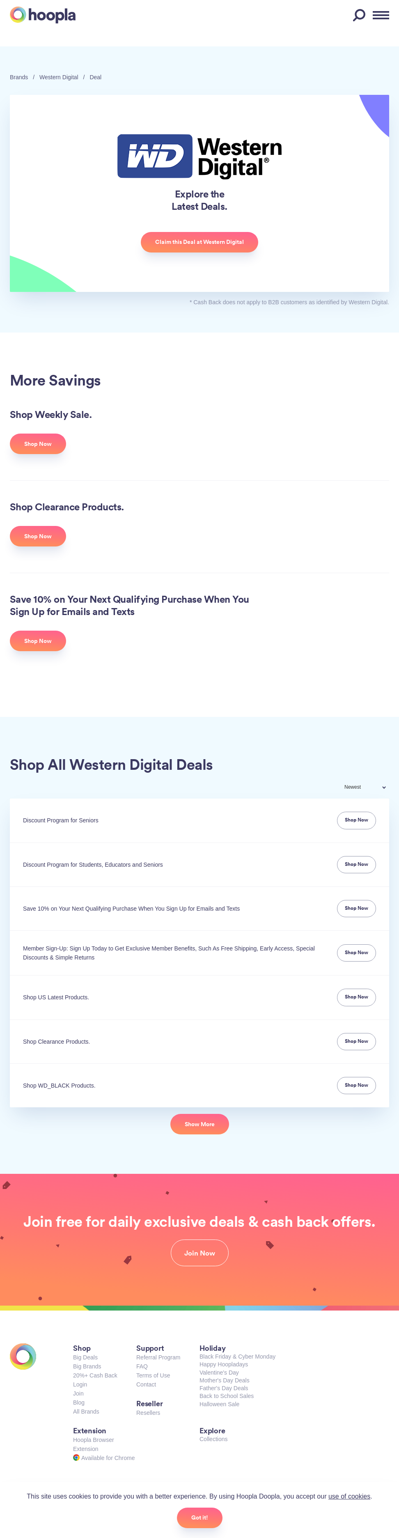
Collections (213, 1439)
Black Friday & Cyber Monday (237, 1356)
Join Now (199, 1253)
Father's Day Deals (224, 1388)
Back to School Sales (227, 1396)
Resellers (148, 1412)
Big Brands (87, 1366)
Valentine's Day (219, 1372)
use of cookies (349, 1496)
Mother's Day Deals (225, 1380)
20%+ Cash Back (95, 1375)
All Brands (86, 1411)
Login (80, 1384)
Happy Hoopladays (224, 1364)
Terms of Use (153, 1375)
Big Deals (85, 1357)
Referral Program (158, 1357)
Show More (200, 1124)
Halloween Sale (219, 1404)
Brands (19, 77)
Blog (79, 1402)
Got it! (199, 1517)
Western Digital (58, 77)
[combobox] (370, 788)
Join (78, 1393)
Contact (146, 1384)
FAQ (142, 1366)
